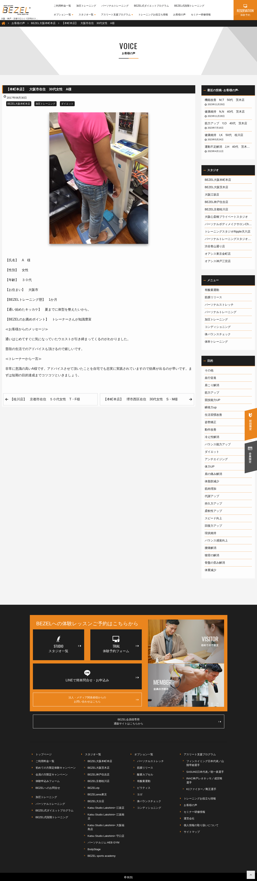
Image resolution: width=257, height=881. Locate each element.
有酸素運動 (212, 289)
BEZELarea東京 (97, 794)
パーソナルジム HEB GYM (104, 842)
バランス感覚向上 (216, 540)
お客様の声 (179, 14)
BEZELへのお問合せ (48, 787)
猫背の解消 (212, 555)
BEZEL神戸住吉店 (216, 202)
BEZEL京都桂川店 (216, 209)
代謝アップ (212, 496)
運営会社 (189, 818)
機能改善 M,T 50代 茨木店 (226, 99)
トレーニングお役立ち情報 (153, 14)
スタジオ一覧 (87, 14)
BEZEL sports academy (102, 855)
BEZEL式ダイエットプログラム (151, 5)
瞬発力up (211, 407)
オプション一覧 (63, 14)
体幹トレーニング (216, 341)
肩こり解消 (212, 385)
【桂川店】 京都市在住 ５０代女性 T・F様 (45, 399)
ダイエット (67, 103)
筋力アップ (212, 392)
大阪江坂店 (212, 194)
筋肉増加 (210, 488)
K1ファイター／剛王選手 (201, 789)
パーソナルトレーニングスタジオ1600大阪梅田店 (228, 239)
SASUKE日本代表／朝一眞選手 (205, 771)
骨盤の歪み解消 (215, 562)
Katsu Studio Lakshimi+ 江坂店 (106, 807)
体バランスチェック (218, 334)
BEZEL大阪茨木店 (216, 187)
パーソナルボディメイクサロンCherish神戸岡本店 (228, 224)
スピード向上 (213, 518)
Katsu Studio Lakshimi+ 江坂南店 (106, 816)
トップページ (44, 754)
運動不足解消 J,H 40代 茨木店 (228, 146)
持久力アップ (213, 503)
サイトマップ (192, 831)
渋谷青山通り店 (215, 246)
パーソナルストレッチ (219, 304)
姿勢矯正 (210, 422)
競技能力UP (212, 400)
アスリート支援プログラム (117, 14)
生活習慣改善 (213, 414)
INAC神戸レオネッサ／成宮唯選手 (204, 780)
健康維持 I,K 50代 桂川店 (225, 135)
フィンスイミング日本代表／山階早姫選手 (205, 763)
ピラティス (143, 787)
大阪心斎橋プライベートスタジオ (226, 216)
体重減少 (210, 570)
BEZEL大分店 (96, 801)
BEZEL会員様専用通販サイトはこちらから (167, 721)
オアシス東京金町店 (218, 253)
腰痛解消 (210, 547)
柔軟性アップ (213, 510)
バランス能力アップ (218, 444)
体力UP (209, 466)
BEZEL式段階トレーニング (189, 5)
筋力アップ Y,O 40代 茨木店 (227, 123)
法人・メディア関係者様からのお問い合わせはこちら (103, 699)
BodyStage (94, 849)
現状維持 (210, 533)
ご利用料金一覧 (62, 5)
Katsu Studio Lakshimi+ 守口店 (106, 835)
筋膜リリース (213, 297)
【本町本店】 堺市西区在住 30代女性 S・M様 (142, 399)
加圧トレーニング (86, 5)
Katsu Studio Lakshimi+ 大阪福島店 (106, 827)
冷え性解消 (212, 437)
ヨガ (139, 794)
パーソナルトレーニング (115, 5)
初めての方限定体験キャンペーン (56, 767)
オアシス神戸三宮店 (218, 261)
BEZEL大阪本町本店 (18, 103)
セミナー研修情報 (201, 14)
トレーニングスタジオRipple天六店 (227, 231)
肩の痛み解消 (213, 474)
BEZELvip (94, 787)
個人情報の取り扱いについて (201, 825)
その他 (209, 370)
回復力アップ (213, 525)
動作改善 (210, 429)
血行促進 (210, 377)
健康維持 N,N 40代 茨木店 (226, 111)
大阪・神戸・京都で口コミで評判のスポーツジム (23, 18)
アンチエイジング (216, 459)
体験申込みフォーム (48, 781)
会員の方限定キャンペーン (52, 774)
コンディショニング (218, 326)
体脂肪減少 (212, 481)
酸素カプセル (145, 774)
